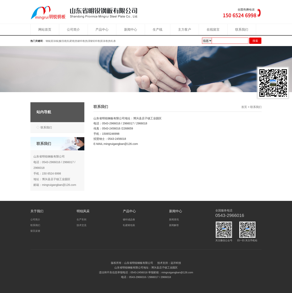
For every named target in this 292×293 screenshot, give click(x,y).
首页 (244, 107)
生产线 (157, 29)
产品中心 (102, 29)
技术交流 (81, 225)
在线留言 (213, 29)
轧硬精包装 (129, 225)
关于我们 (36, 211)
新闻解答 (174, 225)
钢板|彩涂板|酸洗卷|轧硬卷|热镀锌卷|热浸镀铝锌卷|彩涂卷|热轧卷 (81, 41)
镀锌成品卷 (129, 219)
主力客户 (184, 29)
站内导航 (43, 112)
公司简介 (73, 29)
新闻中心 (130, 29)
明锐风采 (83, 211)
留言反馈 (35, 230)
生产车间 (81, 219)
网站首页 (44, 29)
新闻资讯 (174, 219)
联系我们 (241, 29)
